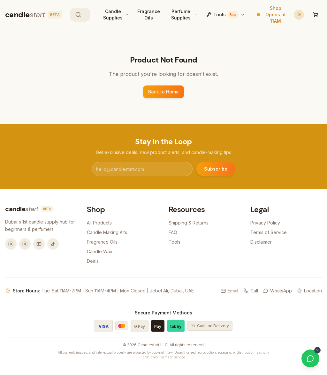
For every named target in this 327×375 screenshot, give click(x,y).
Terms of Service (268, 232)
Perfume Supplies (181, 14)
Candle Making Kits (107, 232)
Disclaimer (261, 242)
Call (250, 290)
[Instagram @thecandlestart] (25, 244)
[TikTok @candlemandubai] (53, 244)
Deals (93, 261)
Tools (225, 14)
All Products (99, 222)
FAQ (173, 232)
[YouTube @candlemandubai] (39, 244)
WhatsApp (277, 290)
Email (229, 290)
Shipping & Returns (189, 222)
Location (309, 290)
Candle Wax (99, 251)
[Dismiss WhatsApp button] (317, 350)
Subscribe (215, 169)
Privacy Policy (265, 222)
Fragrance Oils (148, 14)
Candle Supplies (113, 14)
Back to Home (163, 91)
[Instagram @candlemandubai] (11, 244)
